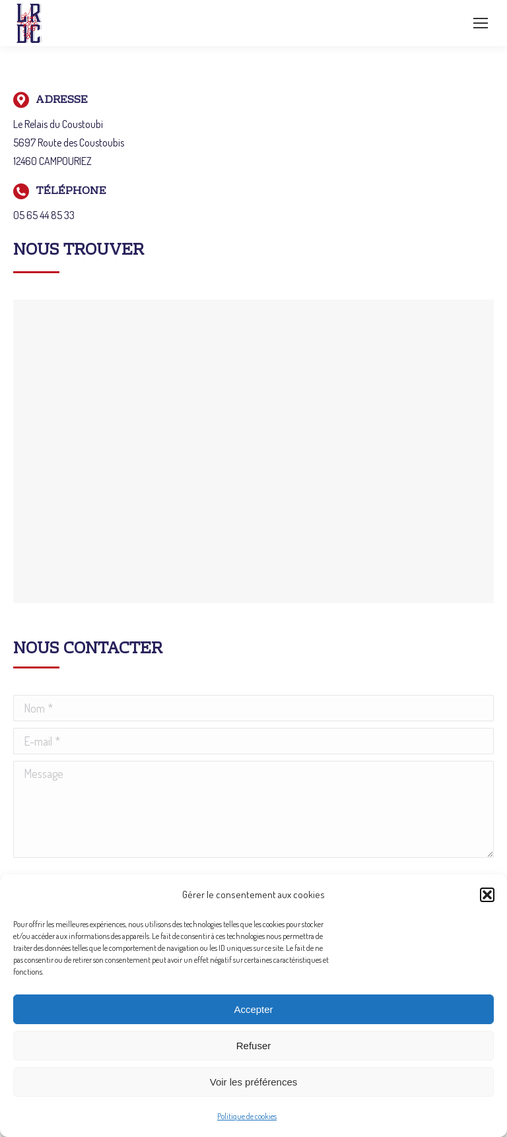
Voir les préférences (254, 1082)
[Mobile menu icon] (480, 23)
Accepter (253, 1009)
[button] (487, 894)
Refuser (253, 1045)
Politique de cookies (247, 1116)
